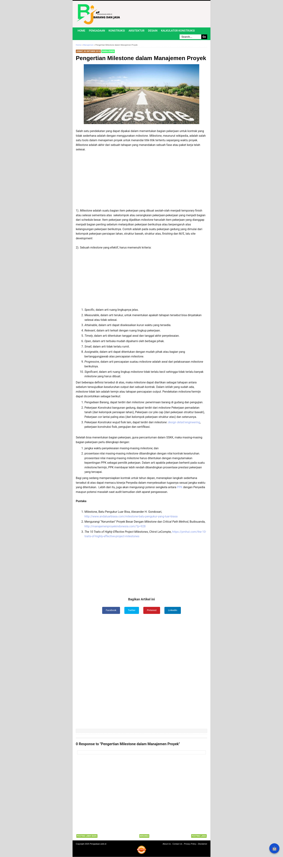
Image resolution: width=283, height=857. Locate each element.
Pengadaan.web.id (98, 844)
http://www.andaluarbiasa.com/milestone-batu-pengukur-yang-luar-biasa (131, 516)
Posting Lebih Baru (87, 836)
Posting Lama (199, 836)
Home (81, 30)
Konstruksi (117, 30)
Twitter (131, 610)
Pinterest (152, 610)
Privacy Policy (190, 844)
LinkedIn (173, 610)
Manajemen (108, 51)
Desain (152, 30)
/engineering (184, 422)
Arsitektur (136, 30)
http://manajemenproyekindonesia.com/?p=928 (115, 526)
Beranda (144, 836)
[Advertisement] (141, 182)
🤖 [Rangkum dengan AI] (274, 848)
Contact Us (177, 844)
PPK (180, 487)
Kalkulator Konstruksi (178, 30)
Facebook (110, 610)
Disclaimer (202, 844)
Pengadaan (97, 30)
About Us (167, 844)
